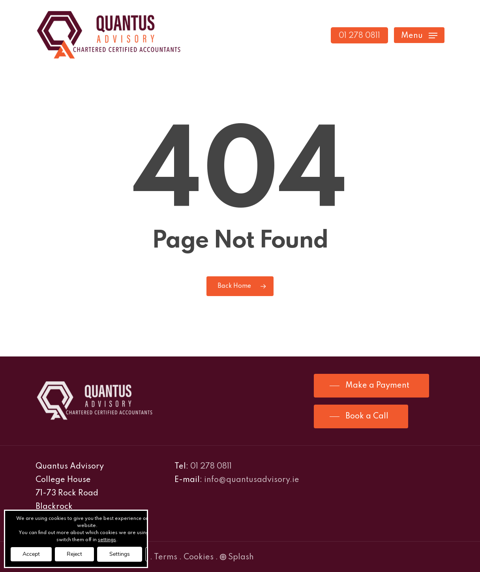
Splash (237, 557)
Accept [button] (31, 554)
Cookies (199, 557)
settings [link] (107, 540)
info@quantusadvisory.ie (251, 480)
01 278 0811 (211, 467)
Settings (119, 554)
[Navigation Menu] (419, 35)
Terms (165, 557)
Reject (74, 554)
